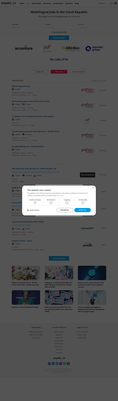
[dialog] (59, 200)
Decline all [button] (64, 210)
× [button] (93, 187)
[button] (33, 210)
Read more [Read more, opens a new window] (60, 195)
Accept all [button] (82, 210)
